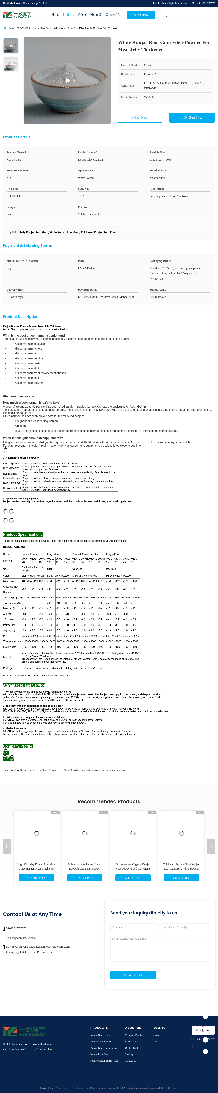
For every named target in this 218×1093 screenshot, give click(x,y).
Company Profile (133, 1035)
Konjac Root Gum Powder (64, 770)
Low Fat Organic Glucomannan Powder (103, 770)
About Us (96, 14)
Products (68, 14)
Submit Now (133, 975)
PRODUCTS (23, 28)
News (156, 1041)
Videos (82, 14)
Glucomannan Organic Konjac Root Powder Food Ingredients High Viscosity (133, 868)
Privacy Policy (47, 1088)
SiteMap (129, 1054)
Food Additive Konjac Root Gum (28, 770)
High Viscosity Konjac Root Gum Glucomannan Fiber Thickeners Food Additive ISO (36, 868)
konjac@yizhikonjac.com (21, 937)
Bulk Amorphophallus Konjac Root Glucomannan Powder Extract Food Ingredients (85, 868)
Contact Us (113, 14)
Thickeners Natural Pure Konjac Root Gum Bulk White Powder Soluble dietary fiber (181, 868)
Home (55, 14)
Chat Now (141, 15)
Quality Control (133, 1048)
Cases (156, 1035)
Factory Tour (131, 1041)
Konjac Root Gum (42, 28)
